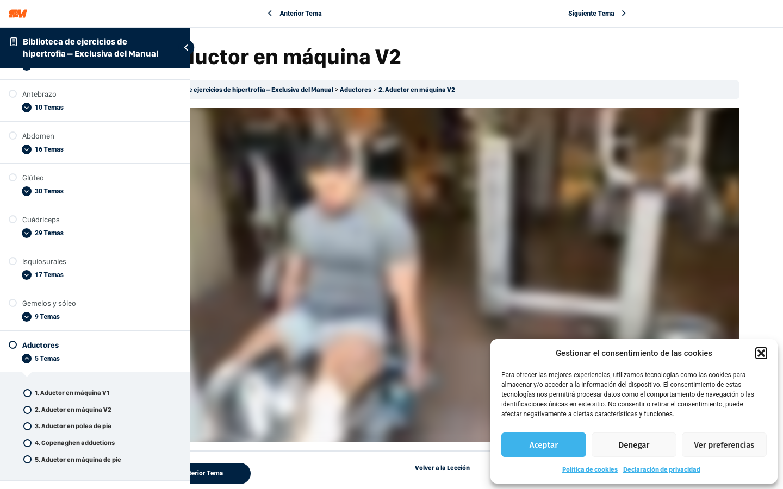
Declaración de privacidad (661, 469)
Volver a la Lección (486, 418)
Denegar (634, 445)
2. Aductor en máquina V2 (506, 89)
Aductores (445, 89)
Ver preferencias (724, 445)
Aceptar (544, 445)
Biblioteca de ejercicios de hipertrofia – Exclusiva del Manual (332, 89)
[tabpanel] (486, 250)
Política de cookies (590, 469)
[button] (761, 353)
